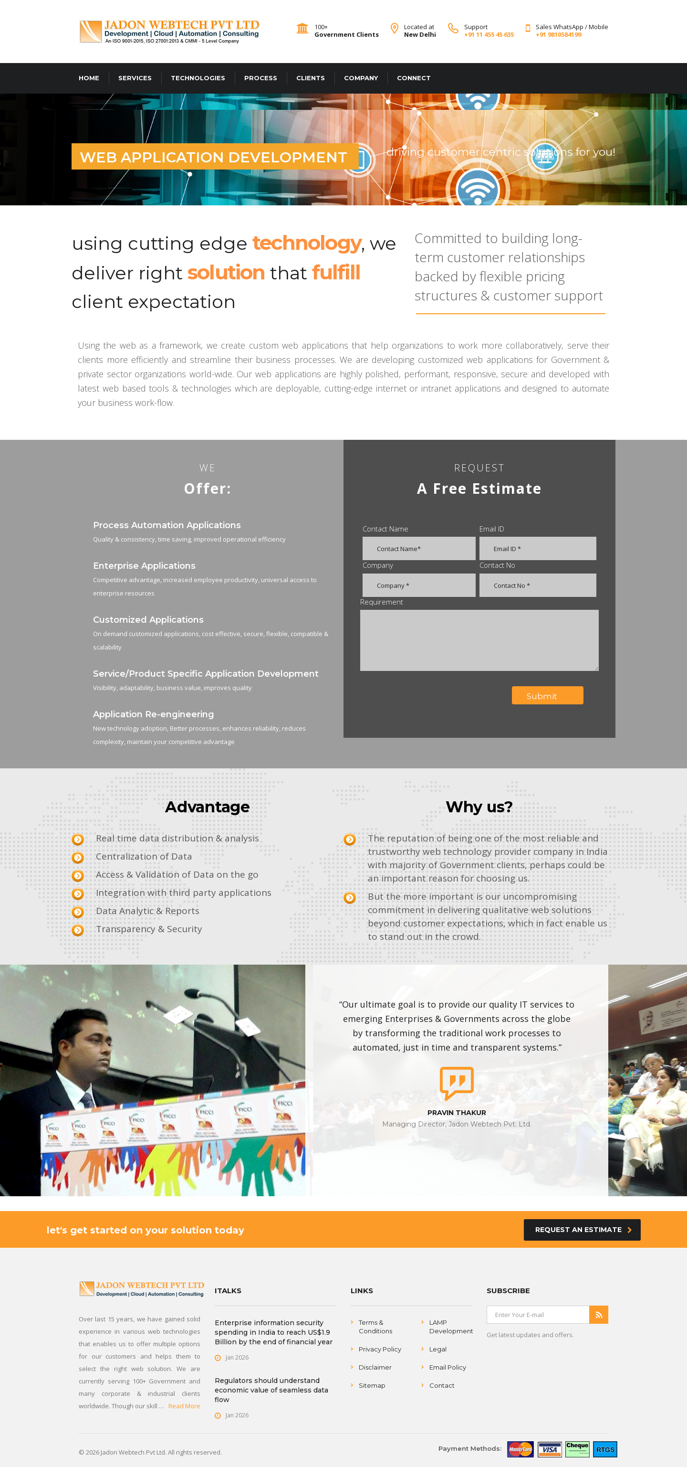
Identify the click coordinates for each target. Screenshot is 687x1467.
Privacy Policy (380, 1349)
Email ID (491, 528)
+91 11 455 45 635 (489, 34)
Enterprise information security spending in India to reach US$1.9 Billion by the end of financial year (274, 1332)
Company (378, 565)
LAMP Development (451, 1326)
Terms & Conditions (375, 1326)
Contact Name (385, 528)
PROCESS (260, 78)
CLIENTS (310, 78)
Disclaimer (375, 1367)
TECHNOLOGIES (198, 78)
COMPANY (361, 78)
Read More (184, 1406)
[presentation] (434, 696)
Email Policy (447, 1367)
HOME (89, 78)
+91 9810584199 (558, 34)
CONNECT (414, 78)
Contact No (497, 565)
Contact (442, 1385)
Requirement (381, 601)
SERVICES (135, 78)
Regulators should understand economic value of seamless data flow (271, 1390)
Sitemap (372, 1385)
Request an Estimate (583, 1229)
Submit (551, 696)
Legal (438, 1349)
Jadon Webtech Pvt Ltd (133, 1452)
